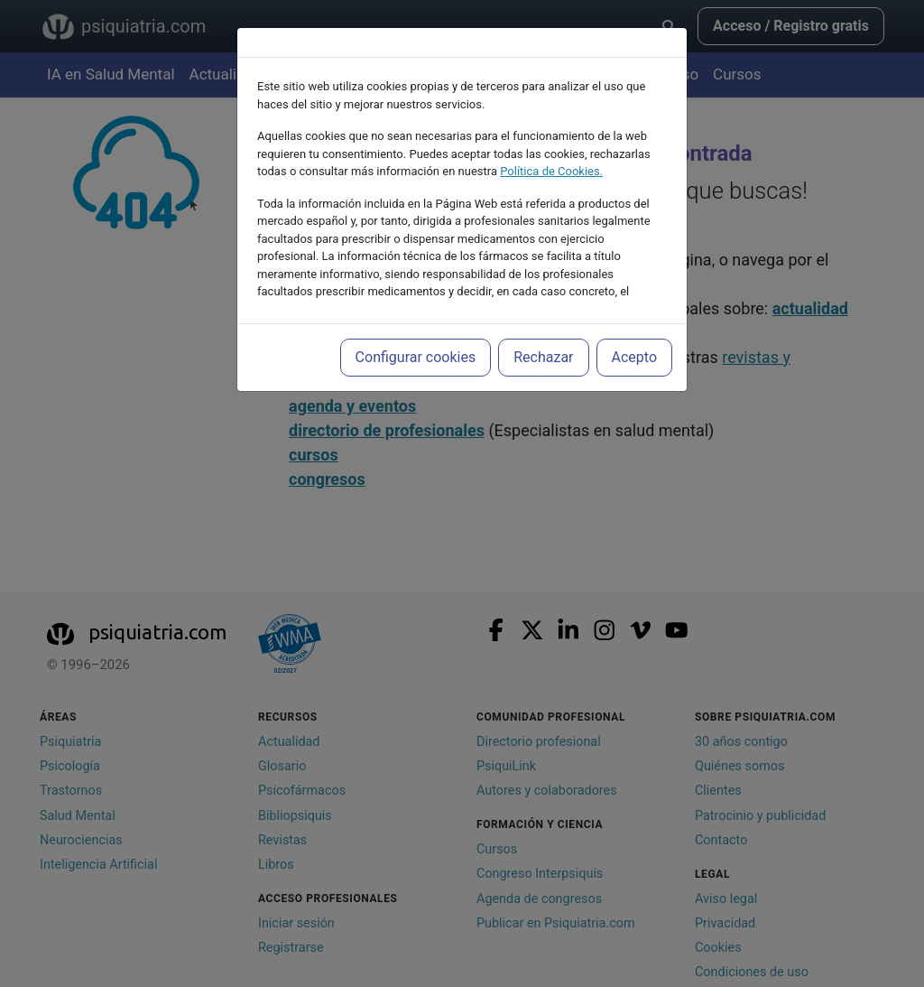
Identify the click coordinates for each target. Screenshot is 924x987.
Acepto (634, 357)
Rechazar (543, 357)
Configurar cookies (416, 357)
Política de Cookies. (551, 171)
